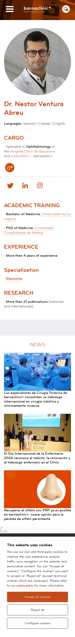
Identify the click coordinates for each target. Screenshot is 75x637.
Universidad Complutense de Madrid (28, 230)
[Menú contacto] (66, 9)
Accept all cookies (38, 597)
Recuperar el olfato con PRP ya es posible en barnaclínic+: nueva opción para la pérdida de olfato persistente (37, 514)
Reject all (37, 610)
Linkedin (25, 185)
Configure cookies (37, 623)
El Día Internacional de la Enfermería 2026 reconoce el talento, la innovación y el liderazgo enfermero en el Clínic (37, 457)
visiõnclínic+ (20, 156)
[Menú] (10, 9)
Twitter (10, 185)
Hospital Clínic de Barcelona (32, 151)
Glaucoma (14, 278)
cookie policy (24, 586)
